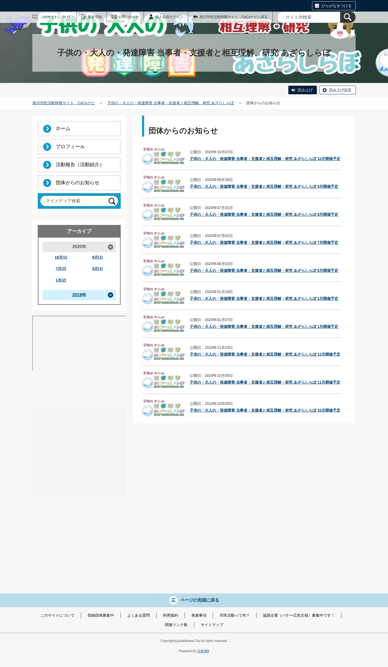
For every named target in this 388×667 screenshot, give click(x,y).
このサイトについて (56, 17)
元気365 (203, 651)
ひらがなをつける (336, 6)
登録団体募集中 (101, 615)
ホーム (63, 128)
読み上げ (305, 90)
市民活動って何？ (235, 615)
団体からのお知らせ (77, 182)
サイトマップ (212, 625)
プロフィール (70, 146)
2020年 (79, 246)
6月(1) (97, 268)
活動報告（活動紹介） (80, 164)
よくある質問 (138, 615)
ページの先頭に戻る (199, 600)
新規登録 (95, 17)
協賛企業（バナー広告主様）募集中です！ (299, 615)
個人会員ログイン (169, 17)
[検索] (348, 17)
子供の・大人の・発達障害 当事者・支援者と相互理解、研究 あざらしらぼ (170, 103)
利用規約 (170, 615)
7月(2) (61, 268)
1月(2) (61, 280)
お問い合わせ (128, 17)
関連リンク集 (176, 625)
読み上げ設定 (340, 90)
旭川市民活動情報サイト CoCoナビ (63, 103)
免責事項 (198, 615)
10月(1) (61, 257)
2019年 (79, 295)
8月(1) (97, 257)
